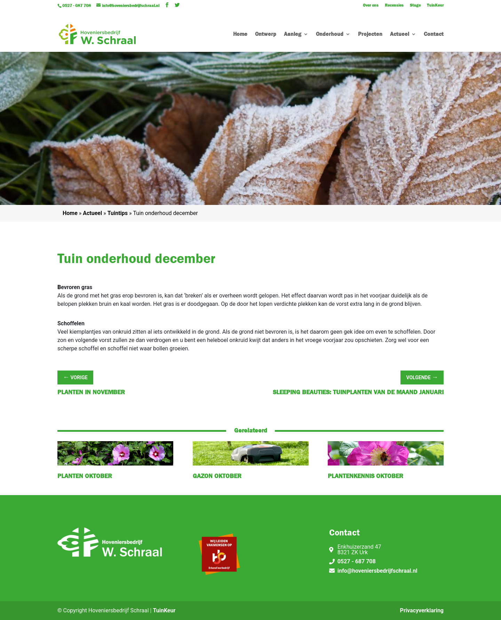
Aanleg (292, 35)
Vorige (75, 377)
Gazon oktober (217, 476)
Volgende (422, 377)
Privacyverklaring (422, 610)
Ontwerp (265, 35)
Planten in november (91, 392)
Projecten (370, 35)
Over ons (371, 5)
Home (240, 35)
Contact (434, 35)
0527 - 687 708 (356, 561)
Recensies (394, 5)
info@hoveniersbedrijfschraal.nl (377, 570)
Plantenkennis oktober (365, 476)
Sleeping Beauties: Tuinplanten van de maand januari (358, 392)
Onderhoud (329, 35)
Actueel (399, 35)
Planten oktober (84, 476)
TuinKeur (435, 5)
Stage (415, 5)
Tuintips (118, 213)
